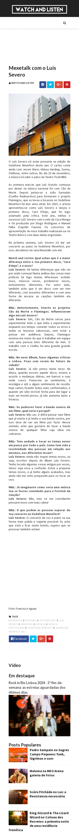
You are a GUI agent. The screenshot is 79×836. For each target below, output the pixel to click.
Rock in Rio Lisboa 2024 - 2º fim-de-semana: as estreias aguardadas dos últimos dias (36, 666)
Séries (19, 37)
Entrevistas (23, 44)
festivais (30, 599)
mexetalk (26, 603)
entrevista (15, 599)
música (40, 603)
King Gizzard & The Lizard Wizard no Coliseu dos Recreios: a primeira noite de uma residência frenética (38, 801)
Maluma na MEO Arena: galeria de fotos (46, 753)
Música (20, 29)
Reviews (21, 58)
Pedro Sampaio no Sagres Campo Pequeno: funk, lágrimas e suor (48, 734)
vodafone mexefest (39, 606)
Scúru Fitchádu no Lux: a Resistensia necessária (47, 774)
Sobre (20, 22)
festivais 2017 (47, 599)
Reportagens (24, 51)
